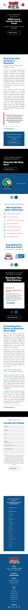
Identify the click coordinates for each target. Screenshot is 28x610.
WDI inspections (16, 356)
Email (5, 437)
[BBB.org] (11, 607)
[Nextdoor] (19, 607)
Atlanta (10, 517)
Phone (5, 434)
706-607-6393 (14, 575)
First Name (6, 426)
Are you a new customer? (9, 445)
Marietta (10, 509)
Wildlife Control (14, 595)
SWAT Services (7, 70)
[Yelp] (14, 607)
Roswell (10, 540)
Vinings (10, 546)
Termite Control (14, 593)
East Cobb (11, 531)
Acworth (10, 513)
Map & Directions (14, 583)
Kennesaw (11, 535)
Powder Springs (12, 539)
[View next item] (16, 197)
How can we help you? (8, 448)
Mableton (11, 537)
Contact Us (14, 601)
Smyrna (10, 544)
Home (14, 589)
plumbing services (18, 385)
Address (5, 441)
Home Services (14, 599)
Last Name (6, 430)
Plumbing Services (14, 597)
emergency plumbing (9, 392)
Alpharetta (11, 515)
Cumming (11, 525)
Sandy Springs (12, 542)
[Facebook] (16, 607)
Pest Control (14, 591)
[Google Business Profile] (9, 607)
